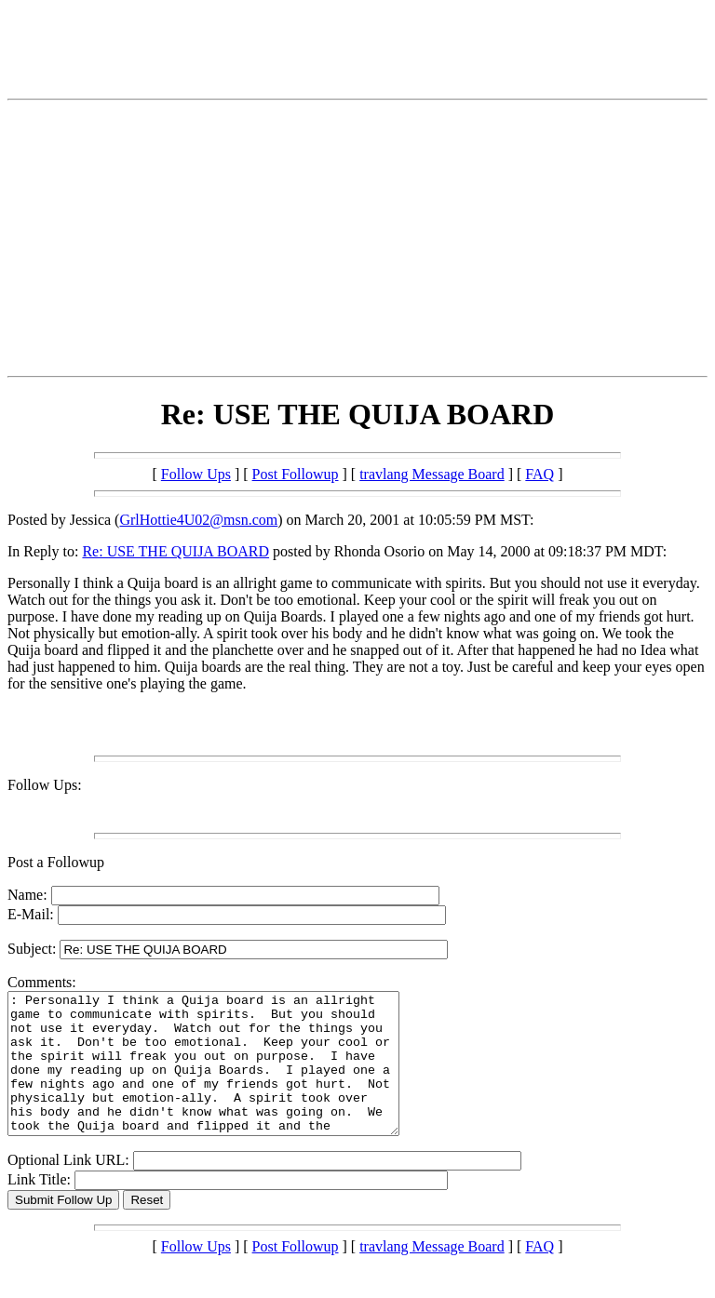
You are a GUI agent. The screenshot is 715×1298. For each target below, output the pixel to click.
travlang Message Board (432, 474)
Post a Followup (55, 862)
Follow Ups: (44, 785)
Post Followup (295, 474)
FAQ (539, 474)
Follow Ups (196, 474)
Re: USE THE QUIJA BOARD (175, 551)
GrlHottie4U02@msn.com (198, 520)
